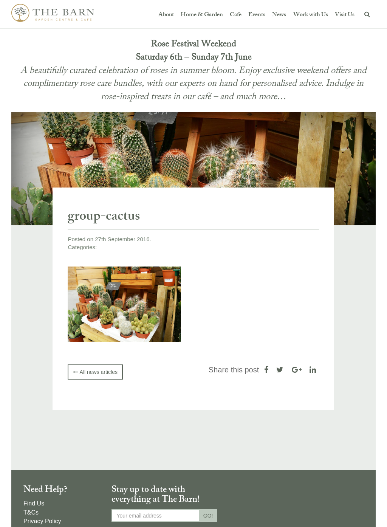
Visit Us (344, 15)
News (279, 15)
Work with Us (310, 15)
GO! (208, 516)
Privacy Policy (42, 521)
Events (256, 15)
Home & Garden (202, 15)
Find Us (33, 503)
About (166, 15)
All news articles (95, 372)
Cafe (235, 15)
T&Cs (31, 512)
